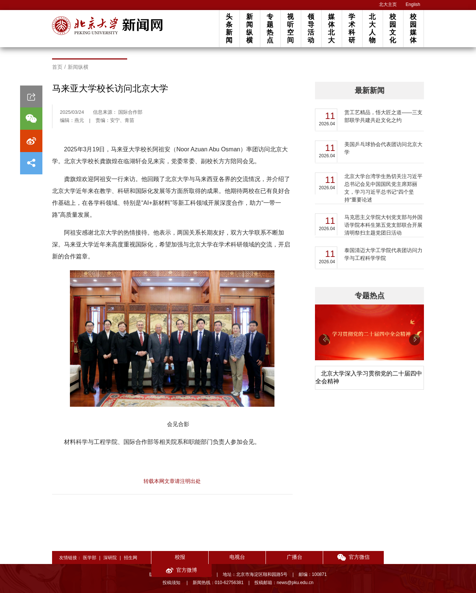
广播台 (287, 557)
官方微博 (396, 557)
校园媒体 (413, 28)
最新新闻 (370, 90)
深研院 (110, 557)
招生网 (130, 557)
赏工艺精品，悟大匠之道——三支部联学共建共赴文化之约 (383, 116)
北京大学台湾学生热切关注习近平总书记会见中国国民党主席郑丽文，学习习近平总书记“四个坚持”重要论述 (383, 188)
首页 (57, 67)
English (413, 4)
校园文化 (392, 28)
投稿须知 (172, 582)
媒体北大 (331, 28)
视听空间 (290, 28)
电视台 (233, 557)
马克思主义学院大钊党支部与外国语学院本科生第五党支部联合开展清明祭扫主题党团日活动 (383, 225)
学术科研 (351, 28)
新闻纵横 (249, 28)
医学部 (89, 557)
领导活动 (311, 28)
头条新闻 (229, 28)
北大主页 (388, 4)
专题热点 (270, 28)
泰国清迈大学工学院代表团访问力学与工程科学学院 (383, 254)
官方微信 (342, 557)
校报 (178, 557)
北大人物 (372, 28)
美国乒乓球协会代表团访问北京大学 (383, 148)
